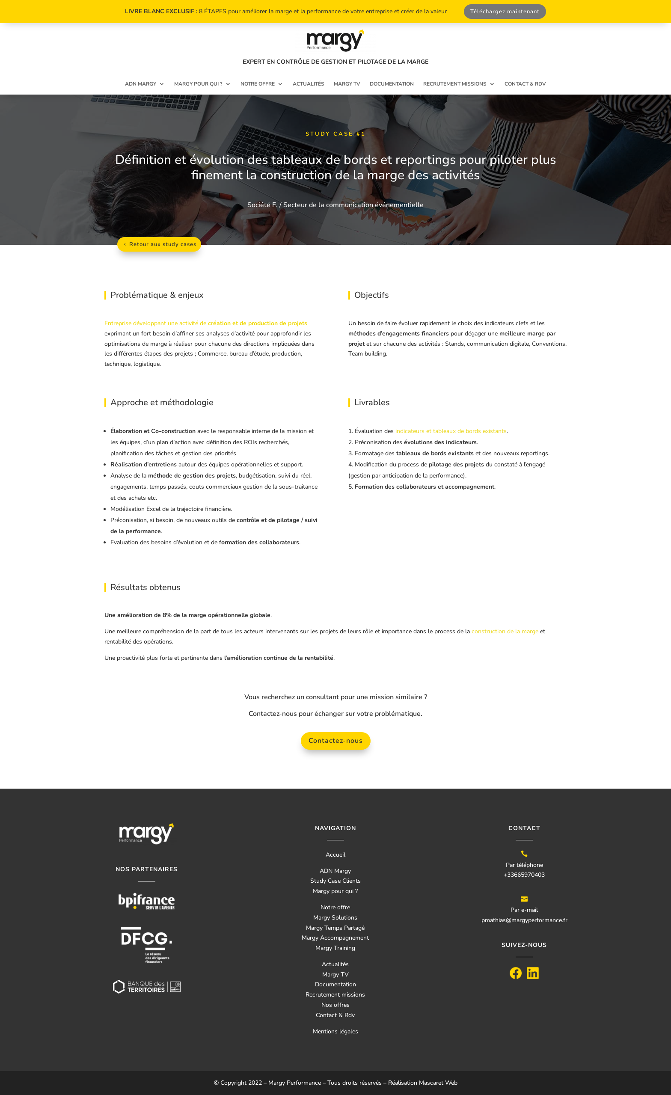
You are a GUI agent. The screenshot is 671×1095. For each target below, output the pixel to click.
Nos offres (335, 1005)
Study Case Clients (335, 881)
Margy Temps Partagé (335, 928)
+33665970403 (524, 875)
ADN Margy (140, 84)
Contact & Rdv (335, 1015)
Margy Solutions (335, 918)
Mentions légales (335, 1031)
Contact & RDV (525, 84)
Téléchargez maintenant (505, 11)
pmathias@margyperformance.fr (524, 920)
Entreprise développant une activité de (205, 323)
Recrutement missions (455, 84)
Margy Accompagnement (335, 938)
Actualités (308, 84)
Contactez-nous (336, 740)
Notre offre (257, 84)
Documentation (392, 84)
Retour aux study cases (162, 244)
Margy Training (335, 948)
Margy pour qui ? (198, 84)
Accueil (335, 855)
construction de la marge (505, 631)
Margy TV (347, 84)
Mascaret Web (438, 1083)
